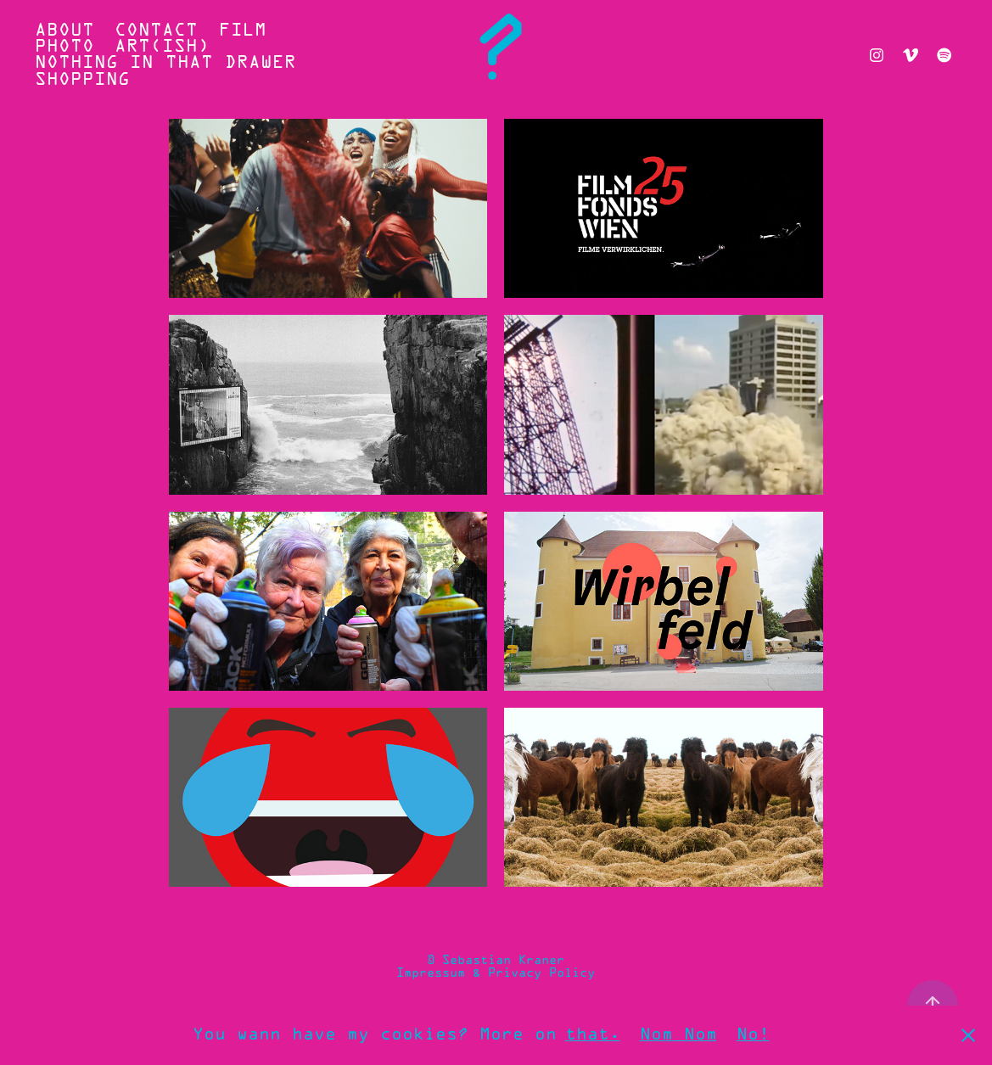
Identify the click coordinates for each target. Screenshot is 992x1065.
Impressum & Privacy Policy (495, 973)
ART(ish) (162, 47)
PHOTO (64, 47)
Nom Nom (678, 1035)
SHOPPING (82, 80)
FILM (242, 31)
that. (592, 1035)
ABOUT (64, 31)
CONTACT (156, 31)
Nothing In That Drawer (165, 63)
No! (753, 1035)
